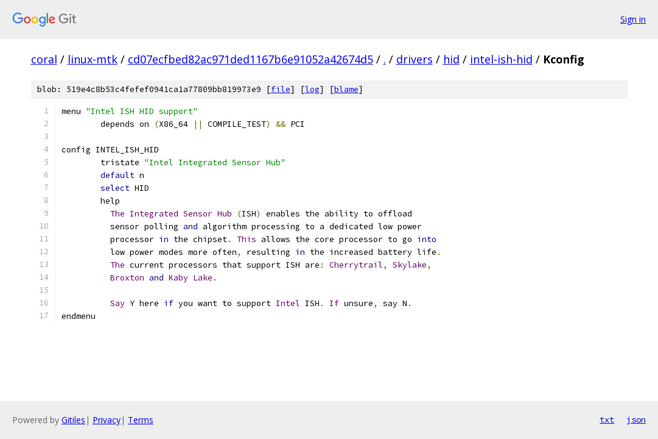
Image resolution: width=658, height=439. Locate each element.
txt (607, 419)
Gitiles (73, 420)
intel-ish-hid (501, 59)
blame (346, 89)
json (636, 419)
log (312, 89)
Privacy (107, 420)
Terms (140, 420)
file (280, 89)
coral (44, 59)
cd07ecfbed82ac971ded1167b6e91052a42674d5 (250, 59)
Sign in (633, 19)
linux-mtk (92, 59)
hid (451, 59)
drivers (414, 59)
